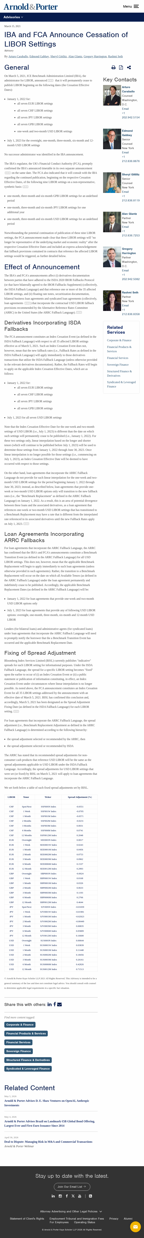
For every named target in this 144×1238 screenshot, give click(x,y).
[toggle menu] (130, 6)
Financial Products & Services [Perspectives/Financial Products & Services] (26, 1033)
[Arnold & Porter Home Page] (31, 6)
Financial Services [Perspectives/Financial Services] (18, 1042)
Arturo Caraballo (18, 56)
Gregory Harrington (95, 56)
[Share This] (129, 67)
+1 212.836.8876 (131, 159)
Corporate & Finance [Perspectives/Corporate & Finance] (20, 1024)
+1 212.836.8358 (131, 312)
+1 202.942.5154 (131, 115)
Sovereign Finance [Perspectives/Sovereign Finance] (18, 1051)
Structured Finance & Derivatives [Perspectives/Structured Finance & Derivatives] (28, 1060)
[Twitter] (73, 1196)
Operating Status (84, 1222)
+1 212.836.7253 (131, 233)
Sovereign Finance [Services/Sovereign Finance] (118, 364)
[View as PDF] (121, 67)
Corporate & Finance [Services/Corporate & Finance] (119, 340)
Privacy (113, 1218)
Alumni (128, 1218)
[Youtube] (80, 1196)
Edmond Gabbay (39, 56)
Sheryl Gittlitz (58, 56)
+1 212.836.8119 (131, 198)
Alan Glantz (75, 56)
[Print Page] (113, 67)
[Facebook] (54, 1004)
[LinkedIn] (50, 1004)
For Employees (59, 1222)
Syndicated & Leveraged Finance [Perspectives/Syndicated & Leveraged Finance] (28, 1069)
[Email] (59, 1004)
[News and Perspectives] (88, 1196)
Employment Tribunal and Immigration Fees (77, 1218)
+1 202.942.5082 (131, 277)
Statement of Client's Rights (27, 1218)
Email (125, 109)
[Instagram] (60, 1196)
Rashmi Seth (115, 56)
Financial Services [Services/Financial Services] (117, 357)
